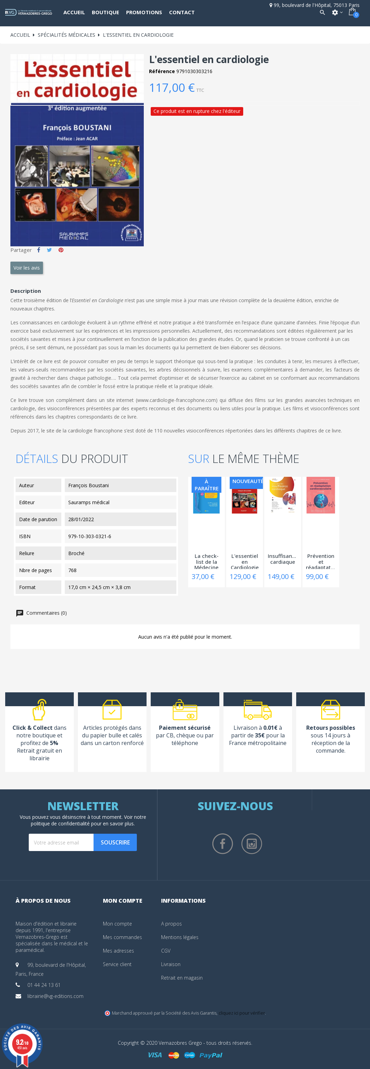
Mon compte (117, 923)
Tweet (49, 249)
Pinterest (61, 249)
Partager (38, 249)
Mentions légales (180, 937)
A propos (171, 923)
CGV (165, 950)
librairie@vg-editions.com (55, 996)
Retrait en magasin (182, 977)
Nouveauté (248, 480)
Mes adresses (118, 950)
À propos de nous (43, 900)
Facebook (222, 843)
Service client (117, 964)
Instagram (251, 843)
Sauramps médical (88, 502)
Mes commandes (122, 937)
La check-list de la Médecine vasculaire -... (206, 561)
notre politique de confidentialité (88, 820)
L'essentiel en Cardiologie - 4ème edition (245, 561)
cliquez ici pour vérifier (242, 1013)
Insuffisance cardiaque (283, 559)
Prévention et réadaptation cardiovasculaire (321, 561)
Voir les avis (27, 267)
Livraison (170, 964)
